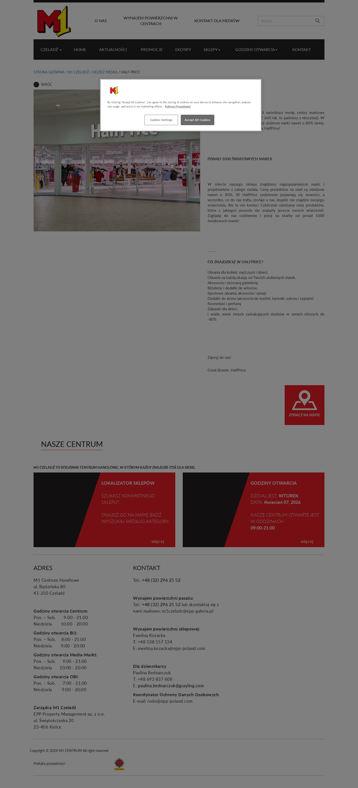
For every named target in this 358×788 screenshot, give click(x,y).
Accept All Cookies (197, 119)
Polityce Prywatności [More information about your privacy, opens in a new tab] (178, 106)
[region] (181, 105)
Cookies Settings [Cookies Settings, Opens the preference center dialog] (161, 119)
